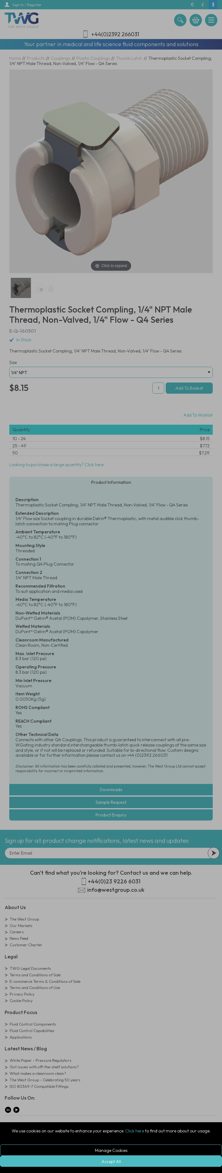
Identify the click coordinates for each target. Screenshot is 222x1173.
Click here (134, 1131)
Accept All (111, 1161)
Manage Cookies (111, 1150)
